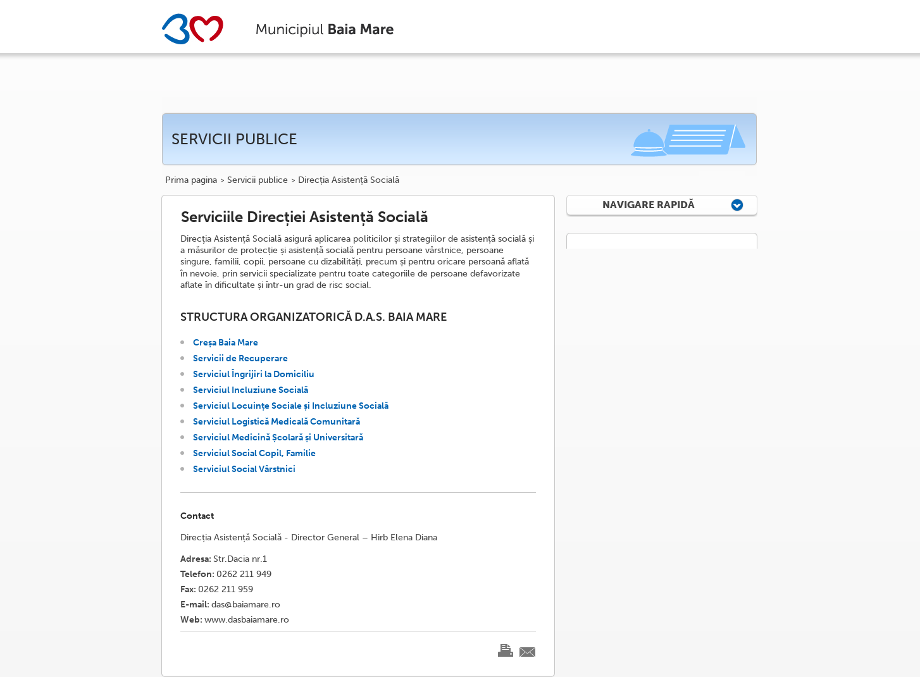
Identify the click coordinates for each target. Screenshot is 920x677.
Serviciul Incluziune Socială (250, 390)
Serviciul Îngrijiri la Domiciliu (253, 374)
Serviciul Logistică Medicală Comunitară (276, 421)
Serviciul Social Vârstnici (244, 469)
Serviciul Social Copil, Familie (254, 453)
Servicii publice (257, 180)
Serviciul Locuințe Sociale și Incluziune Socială (291, 406)
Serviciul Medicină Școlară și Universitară (278, 437)
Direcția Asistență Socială (348, 180)
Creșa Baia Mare (225, 342)
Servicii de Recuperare (240, 358)
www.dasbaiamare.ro (246, 619)
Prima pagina (191, 180)
